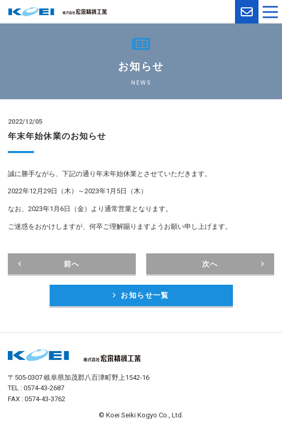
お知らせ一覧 (141, 295)
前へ (49, 264)
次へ (233, 264)
